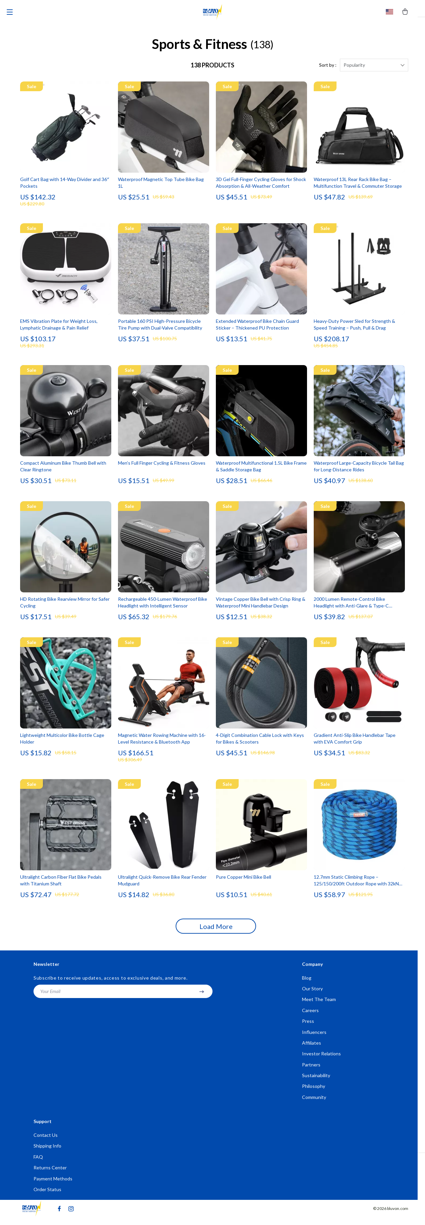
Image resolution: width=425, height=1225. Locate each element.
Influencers (314, 1037)
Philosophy (313, 1093)
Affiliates (311, 1048)
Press (308, 1026)
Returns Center (50, 1175)
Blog (306, 982)
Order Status (47, 1197)
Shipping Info (47, 1153)
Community (314, 1104)
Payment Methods (53, 1186)
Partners (311, 1070)
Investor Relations (321, 1059)
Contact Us (46, 1142)
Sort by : (328, 69)
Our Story (312, 993)
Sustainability (316, 1082)
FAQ (38, 1164)
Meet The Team (319, 1004)
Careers (310, 1015)
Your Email (50, 995)
